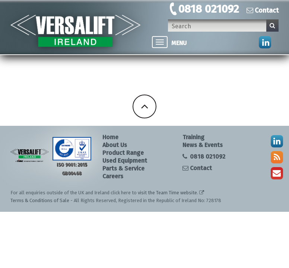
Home (110, 137)
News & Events (202, 145)
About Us (114, 145)
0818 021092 (208, 9)
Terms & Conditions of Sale (39, 200)
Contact (263, 10)
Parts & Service (123, 168)
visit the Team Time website (167, 192)
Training (193, 137)
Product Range (123, 152)
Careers (112, 176)
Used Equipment (124, 160)
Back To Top (144, 106)
